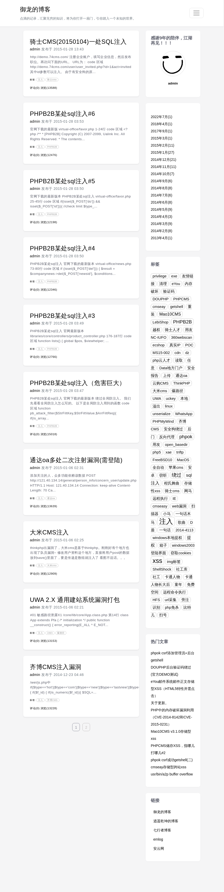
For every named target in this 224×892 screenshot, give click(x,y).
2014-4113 (184, 530)
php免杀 (172, 607)
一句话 (165, 530)
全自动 (158, 467)
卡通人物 (172, 577)
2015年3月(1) (161, 138)
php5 (157, 452)
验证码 (169, 291)
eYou (176, 284)
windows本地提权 (167, 538)
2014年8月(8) (161, 188)
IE (174, 499)
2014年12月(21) (163, 160)
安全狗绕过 (173, 429)
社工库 (182, 569)
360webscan (181, 337)
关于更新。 (160, 703)
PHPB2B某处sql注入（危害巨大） (78, 382)
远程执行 (160, 499)
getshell (176, 307)
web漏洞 (179, 506)
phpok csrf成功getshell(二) (172, 760)
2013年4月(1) (161, 238)
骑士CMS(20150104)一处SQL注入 (78, 41)
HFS (156, 600)
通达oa (51, 498)
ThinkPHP (181, 383)
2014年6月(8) (161, 202)
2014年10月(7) (162, 174)
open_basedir (176, 445)
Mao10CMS (170, 314)
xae (169, 452)
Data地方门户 (170, 368)
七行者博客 (162, 830)
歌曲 (181, 522)
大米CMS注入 (49, 532)
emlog (158, 839)
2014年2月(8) (161, 231)
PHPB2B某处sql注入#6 (62, 113)
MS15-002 (161, 353)
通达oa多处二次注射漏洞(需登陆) (76, 460)
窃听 (163, 475)
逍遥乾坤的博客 (165, 821)
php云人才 (161, 360)
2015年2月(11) (162, 145)
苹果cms (176, 467)
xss (157, 560)
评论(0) (35, 87)
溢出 (156, 406)
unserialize (161, 414)
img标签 (174, 562)
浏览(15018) (49, 434)
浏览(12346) (49, 289)
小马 (167, 514)
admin (35, 49)
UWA (50, 633)
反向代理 (167, 437)
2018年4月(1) (161, 124)
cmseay (159, 307)
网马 (188, 491)
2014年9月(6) (161, 181)
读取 (179, 360)
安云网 (158, 848)
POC (189, 345)
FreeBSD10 (162, 460)
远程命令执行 (174, 592)
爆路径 (61, 633)
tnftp (180, 452)
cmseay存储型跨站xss (168, 767)
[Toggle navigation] (196, 13)
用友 (156, 445)
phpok (185, 436)
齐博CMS (52, 700)
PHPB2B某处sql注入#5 (62, 181)
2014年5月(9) (161, 209)
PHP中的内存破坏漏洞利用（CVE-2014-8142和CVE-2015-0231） (172, 717)
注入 (40, 79)
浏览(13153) (49, 640)
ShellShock (162, 569)
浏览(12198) (49, 222)
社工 (156, 577)
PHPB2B (52, 147)
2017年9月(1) (161, 131)
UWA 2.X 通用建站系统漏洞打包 (75, 599)
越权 (156, 330)
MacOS (183, 460)
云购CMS (161, 383)
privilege (160, 276)
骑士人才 (172, 330)
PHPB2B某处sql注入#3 (62, 315)
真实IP (175, 345)
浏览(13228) (49, 708)
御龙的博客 (35, 9)
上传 (167, 376)
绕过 (176, 475)
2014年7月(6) (161, 195)
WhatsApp (184, 414)
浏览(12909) (49, 573)
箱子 (163, 545)
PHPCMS (181, 299)
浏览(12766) (49, 356)
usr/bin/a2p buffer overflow (172, 774)
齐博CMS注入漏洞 (55, 666)
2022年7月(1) (161, 117)
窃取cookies (181, 553)
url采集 (171, 600)
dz (187, 353)
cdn (178, 353)
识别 (156, 607)
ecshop (159, 345)
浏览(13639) (49, 506)
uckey (171, 399)
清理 (163, 284)
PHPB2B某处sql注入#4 (62, 248)
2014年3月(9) (161, 224)
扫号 (163, 615)
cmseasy (160, 506)
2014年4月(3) (161, 217)
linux (168, 406)
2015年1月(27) (162, 152)
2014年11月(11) (163, 167)
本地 (184, 399)
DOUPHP (161, 299)
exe (174, 276)
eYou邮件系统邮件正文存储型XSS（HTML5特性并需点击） (173, 688)
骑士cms (52, 79)
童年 (178, 585)
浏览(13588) (49, 87)
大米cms (52, 565)
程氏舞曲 (171, 483)
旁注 (185, 600)
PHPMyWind (163, 421)
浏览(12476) (49, 155)
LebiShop (160, 322)
